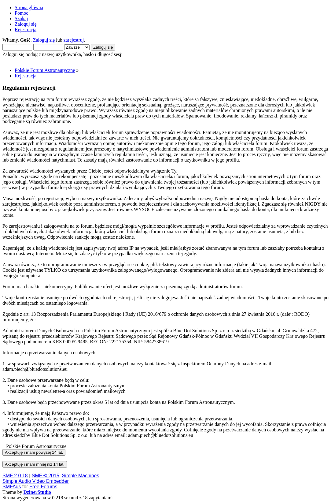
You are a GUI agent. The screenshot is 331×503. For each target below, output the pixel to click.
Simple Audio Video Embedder (35, 481)
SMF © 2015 (45, 475)
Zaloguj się (44, 40)
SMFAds (11, 486)
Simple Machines (80, 475)
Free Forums (43, 486)
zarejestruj (74, 40)
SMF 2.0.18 (15, 475)
